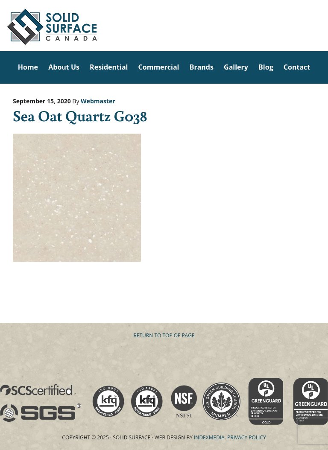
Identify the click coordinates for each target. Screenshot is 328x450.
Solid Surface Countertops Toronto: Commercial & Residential (2, 25)
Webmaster (98, 101)
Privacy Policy (246, 437)
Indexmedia (209, 437)
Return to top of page (163, 335)
